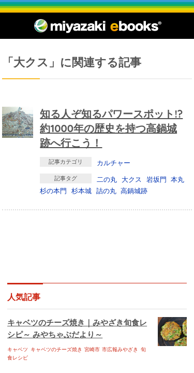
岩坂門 (156, 179)
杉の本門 (53, 191)
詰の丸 (106, 191)
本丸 (177, 179)
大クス (132, 179)
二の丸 (107, 179)
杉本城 (81, 191)
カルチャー (113, 163)
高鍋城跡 (134, 191)
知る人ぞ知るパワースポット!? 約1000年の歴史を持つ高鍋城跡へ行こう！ (111, 128)
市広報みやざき (120, 349)
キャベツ (17, 349)
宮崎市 (92, 349)
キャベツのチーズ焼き (56, 349)
